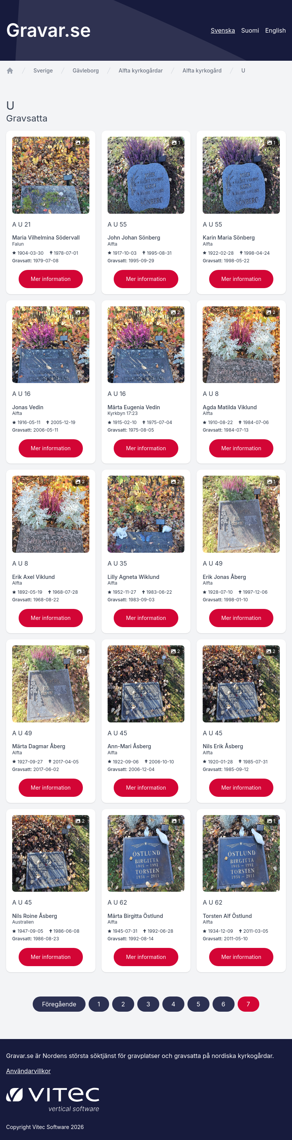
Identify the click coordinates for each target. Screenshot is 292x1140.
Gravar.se (48, 30)
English (275, 30)
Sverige (43, 70)
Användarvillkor (28, 1071)
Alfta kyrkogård (202, 70)
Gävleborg (86, 70)
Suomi (250, 30)
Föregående (59, 1004)
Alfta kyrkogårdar (141, 70)
